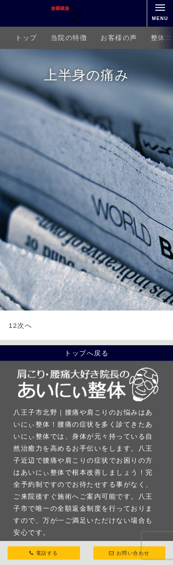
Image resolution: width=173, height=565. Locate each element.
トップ (26, 37)
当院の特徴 (69, 37)
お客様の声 (119, 37)
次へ (24, 325)
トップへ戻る (86, 353)
